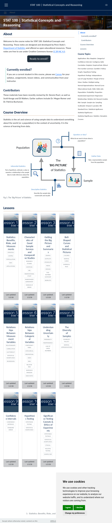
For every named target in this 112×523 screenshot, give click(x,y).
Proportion (29, 354)
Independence (48, 343)
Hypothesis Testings (48, 435)
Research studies (29, 262)
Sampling (29, 267)
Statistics (11, 252)
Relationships (10, 345)
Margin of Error (29, 286)
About (12, 12)
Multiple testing (48, 450)
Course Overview (87, 44)
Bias (10, 263)
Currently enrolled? (89, 36)
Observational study (29, 275)
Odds (29, 358)
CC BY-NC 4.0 (59, 51)
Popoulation (10, 259)
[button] (5, 13)
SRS (29, 270)
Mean (48, 266)
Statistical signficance (29, 429)
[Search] (104, 13)
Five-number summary (48, 275)
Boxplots (48, 280)
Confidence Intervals (11, 423)
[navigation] (60, 13)
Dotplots (48, 259)
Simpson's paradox (29, 371)
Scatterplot (11, 352)
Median (48, 269)
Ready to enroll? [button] (39, 58)
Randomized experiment (29, 280)
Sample (10, 256)
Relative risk (29, 366)
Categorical (29, 351)
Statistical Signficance (48, 441)
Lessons (83, 49)
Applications (10, 266)
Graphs (47, 255)
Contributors (86, 40)
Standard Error (11, 429)
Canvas (58, 74)
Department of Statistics (14, 48)
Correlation (11, 349)
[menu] (6, 5)
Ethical (47, 445)
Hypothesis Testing (29, 423)
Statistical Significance (11, 357)
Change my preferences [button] (75, 513)
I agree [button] (68, 507)
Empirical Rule (66, 265)
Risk (29, 361)
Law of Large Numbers (48, 348)
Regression (11, 361)
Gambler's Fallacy (66, 340)
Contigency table (29, 346)
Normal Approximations (66, 346)
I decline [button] (79, 507)
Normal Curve (66, 260)
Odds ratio (29, 376)
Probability (48, 339)
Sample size (48, 454)
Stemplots (47, 262)
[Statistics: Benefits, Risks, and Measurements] (50, 513)
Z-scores (66, 255)
